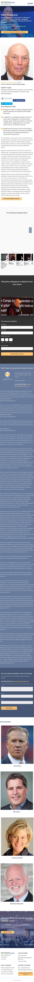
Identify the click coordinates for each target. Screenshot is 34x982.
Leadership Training (16, 21)
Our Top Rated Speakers (7, 972)
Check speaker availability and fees (25, 976)
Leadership (16, 19)
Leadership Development (13, 91)
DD (6, 342)
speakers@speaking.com (6, 4)
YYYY (11, 342)
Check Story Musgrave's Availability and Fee (14, 32)
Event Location (4, 345)
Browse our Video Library (7, 976)
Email (2, 702)
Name (2, 696)
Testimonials (4, 959)
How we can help (22, 963)
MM (2, 342)
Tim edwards (7, 378)
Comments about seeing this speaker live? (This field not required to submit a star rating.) (16, 684)
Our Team (3, 961)
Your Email (4, 329)
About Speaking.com (6, 957)
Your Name (4, 324)
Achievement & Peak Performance (11, 17)
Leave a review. (20, 84)
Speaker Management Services (25, 972)
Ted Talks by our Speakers (7, 974)
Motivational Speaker (6, 93)
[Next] (30, 230)
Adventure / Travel (22, 89)
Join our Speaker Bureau (24, 970)
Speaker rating (20, 384)
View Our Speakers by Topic (7, 970)
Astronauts (9, 19)
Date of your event (5, 336)
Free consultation (22, 958)
